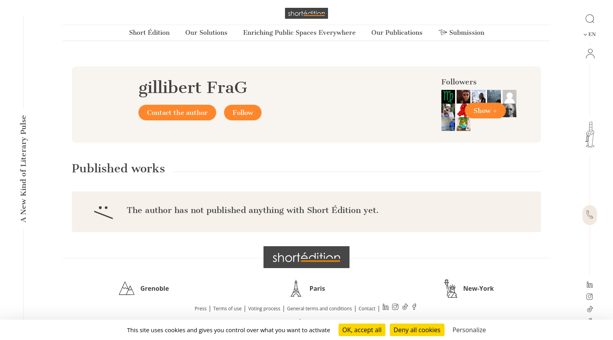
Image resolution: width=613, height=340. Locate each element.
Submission (461, 32)
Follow (243, 112)
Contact (366, 308)
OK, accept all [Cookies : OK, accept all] (362, 330)
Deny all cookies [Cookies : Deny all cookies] (417, 330)
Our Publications (397, 32)
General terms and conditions (319, 308)
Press (200, 308)
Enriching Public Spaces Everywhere (299, 32)
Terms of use (227, 308)
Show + (485, 111)
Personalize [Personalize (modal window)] (469, 330)
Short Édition (149, 32)
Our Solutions (206, 32)
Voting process (264, 308)
